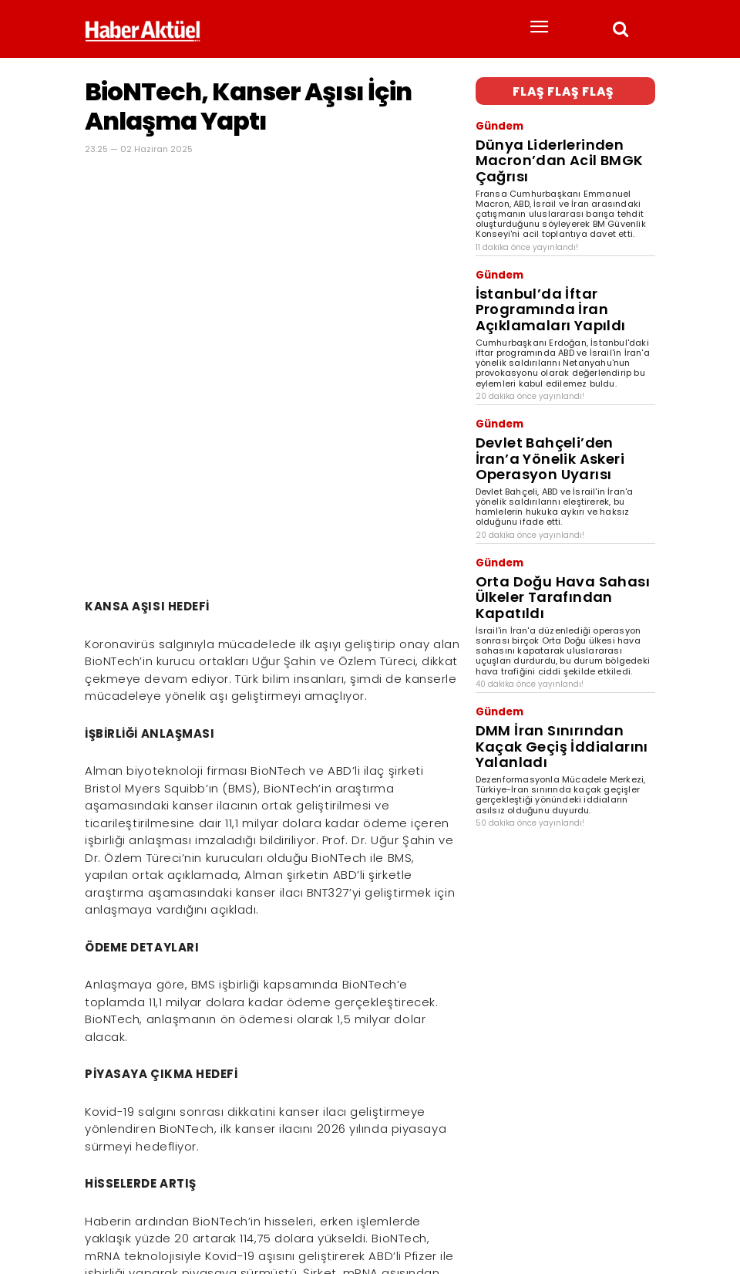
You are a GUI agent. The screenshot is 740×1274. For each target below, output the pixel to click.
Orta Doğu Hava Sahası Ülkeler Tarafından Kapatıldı (552, 466)
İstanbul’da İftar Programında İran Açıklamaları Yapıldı (562, 249)
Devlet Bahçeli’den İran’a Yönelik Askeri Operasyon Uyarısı (557, 363)
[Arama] (639, 1191)
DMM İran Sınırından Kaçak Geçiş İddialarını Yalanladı (556, 580)
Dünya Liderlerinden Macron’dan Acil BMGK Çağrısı (556, 136)
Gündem (494, 119)
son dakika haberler (186, 1217)
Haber (98, 1217)
